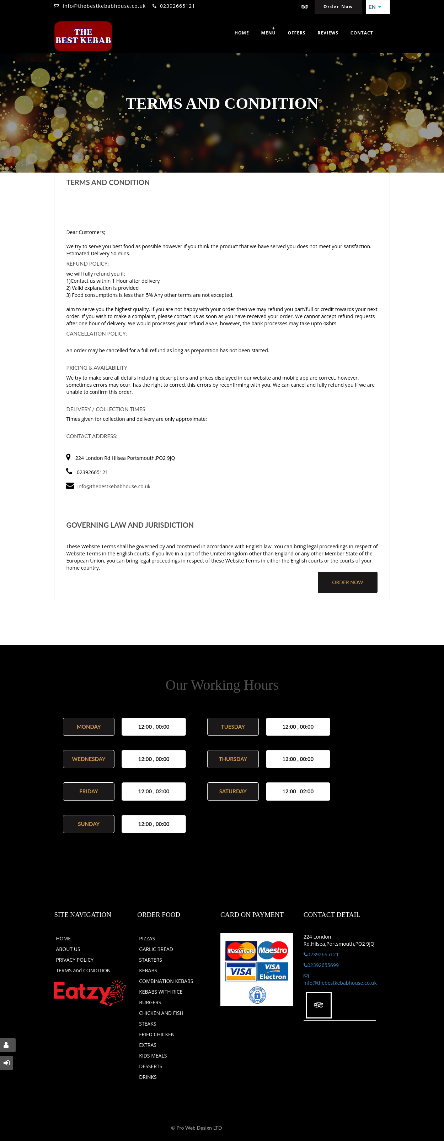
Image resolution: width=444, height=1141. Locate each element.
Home (242, 33)
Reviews (327, 33)
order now (347, 582)
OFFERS (296, 33)
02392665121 (177, 5)
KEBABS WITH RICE (160, 991)
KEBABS (148, 970)
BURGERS (150, 1002)
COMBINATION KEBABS (166, 981)
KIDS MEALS (153, 1055)
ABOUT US (68, 949)
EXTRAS (147, 1045)
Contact (362, 33)
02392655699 (321, 965)
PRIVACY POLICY (74, 959)
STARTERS (150, 959)
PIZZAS (147, 938)
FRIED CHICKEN (157, 1034)
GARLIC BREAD (156, 949)
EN (375, 7)
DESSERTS (150, 1066)
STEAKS (147, 1023)
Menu (268, 33)
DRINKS (148, 1077)
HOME (63, 938)
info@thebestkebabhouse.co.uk (104, 5)
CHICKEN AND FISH (161, 1013)
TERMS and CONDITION (83, 970)
